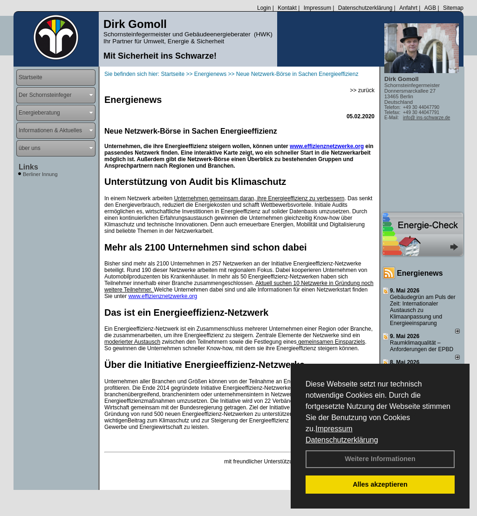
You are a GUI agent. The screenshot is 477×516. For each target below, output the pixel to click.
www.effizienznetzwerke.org (327, 146)
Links (28, 167)
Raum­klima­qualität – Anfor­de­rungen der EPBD (421, 346)
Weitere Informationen (380, 458)
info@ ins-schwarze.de (426, 117)
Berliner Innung (40, 174)
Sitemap (453, 8)
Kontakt (287, 8)
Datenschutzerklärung (342, 440)
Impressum (333, 429)
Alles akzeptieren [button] (380, 484)
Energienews (420, 273)
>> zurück (362, 90)
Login (264, 8)
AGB (430, 8)
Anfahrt (408, 8)
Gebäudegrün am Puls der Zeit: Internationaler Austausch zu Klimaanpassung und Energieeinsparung (423, 310)
